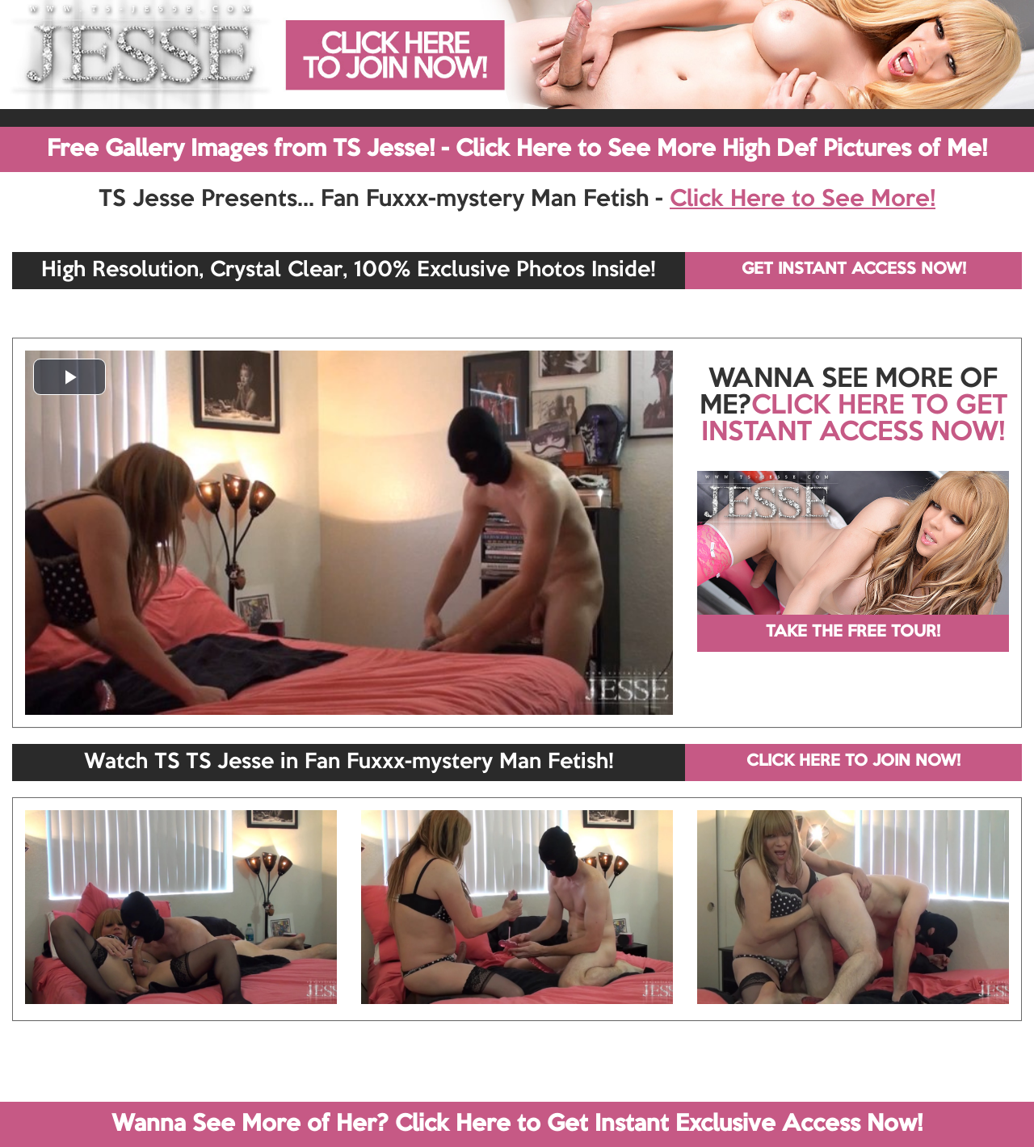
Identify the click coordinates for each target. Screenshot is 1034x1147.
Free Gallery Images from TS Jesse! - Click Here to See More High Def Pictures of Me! (517, 149)
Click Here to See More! (802, 199)
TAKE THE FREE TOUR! (853, 632)
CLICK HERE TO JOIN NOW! (853, 761)
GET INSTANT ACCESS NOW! (854, 270)
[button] (69, 377)
